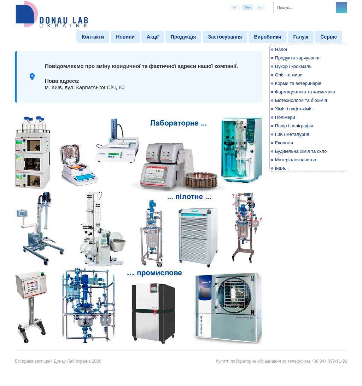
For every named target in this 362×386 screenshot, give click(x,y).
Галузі (301, 37)
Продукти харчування (298, 58)
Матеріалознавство (295, 159)
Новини (125, 37)
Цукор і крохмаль (293, 66)
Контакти (93, 37)
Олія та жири (289, 74)
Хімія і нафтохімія (294, 108)
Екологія (284, 142)
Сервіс (328, 37)
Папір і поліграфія (294, 125)
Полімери (285, 117)
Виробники (267, 37)
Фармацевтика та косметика (305, 91)
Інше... (282, 168)
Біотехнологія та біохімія (301, 100)
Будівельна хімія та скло (301, 151)
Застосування (225, 37)
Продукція (183, 37)
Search (341, 7)
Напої (281, 49)
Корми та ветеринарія (298, 83)
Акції (153, 37)
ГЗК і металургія (292, 134)
